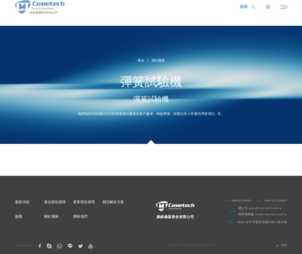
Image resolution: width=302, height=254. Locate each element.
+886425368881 (241, 200)
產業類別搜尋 (84, 202)
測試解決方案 (113, 202)
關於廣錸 (51, 216)
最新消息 (22, 202)
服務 (18, 216)
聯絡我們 (80, 216)
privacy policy (24, 245)
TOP (284, 245)
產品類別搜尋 (55, 202)
